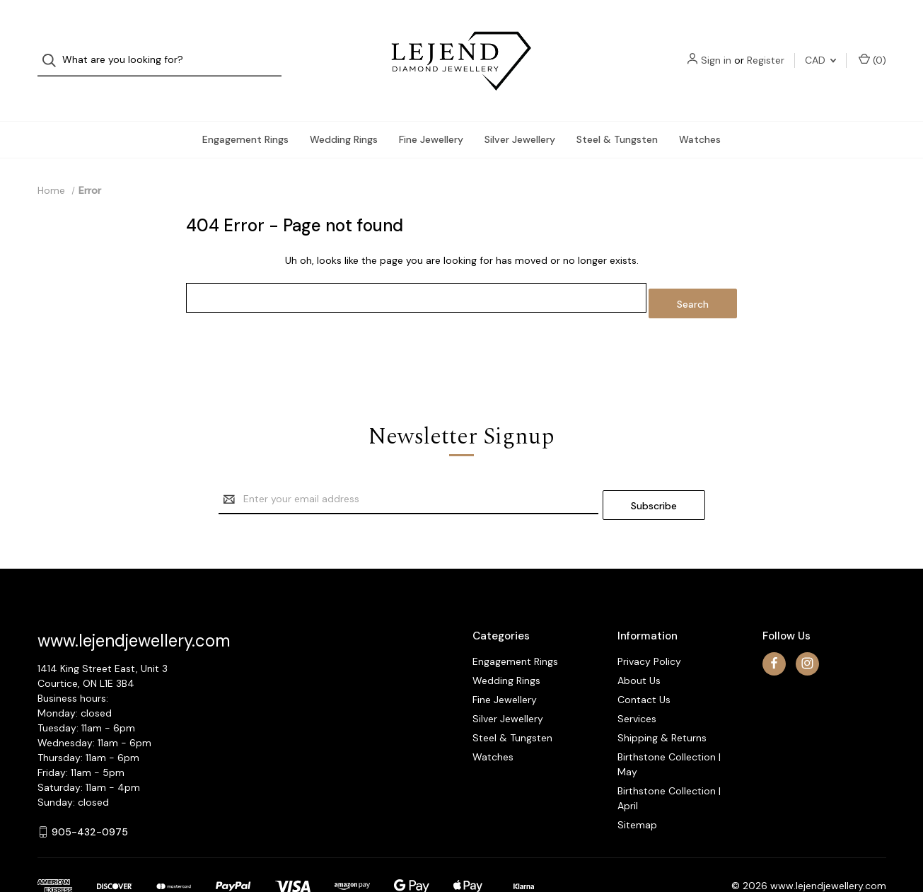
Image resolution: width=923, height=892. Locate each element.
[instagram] (807, 626)
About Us (639, 642)
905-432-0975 (90, 793)
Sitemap (637, 786)
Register (765, 46)
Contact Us (644, 661)
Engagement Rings (245, 112)
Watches (700, 112)
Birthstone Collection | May (669, 726)
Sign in (716, 46)
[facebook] (774, 626)
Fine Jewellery (431, 112)
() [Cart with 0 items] (872, 46)
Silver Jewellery (519, 112)
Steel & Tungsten (617, 112)
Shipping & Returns (662, 699)
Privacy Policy (649, 623)
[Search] (53, 47)
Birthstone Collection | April (669, 760)
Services (636, 680)
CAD (820, 46)
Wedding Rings (344, 112)
